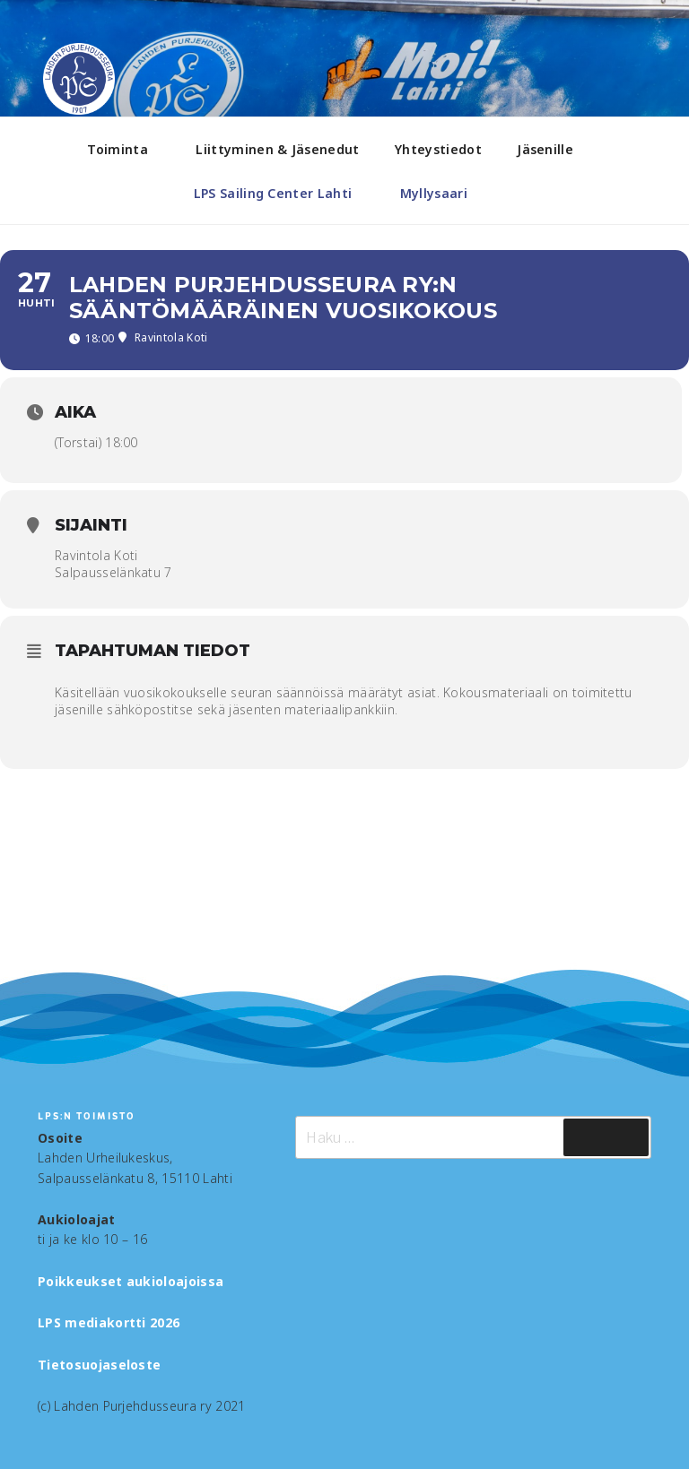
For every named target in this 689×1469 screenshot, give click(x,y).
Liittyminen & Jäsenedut (277, 149)
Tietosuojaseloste (99, 1364)
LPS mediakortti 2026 (108, 1322)
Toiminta (126, 149)
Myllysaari (442, 193)
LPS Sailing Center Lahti (282, 193)
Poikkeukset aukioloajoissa (130, 1281)
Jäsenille (553, 149)
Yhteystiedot (438, 149)
